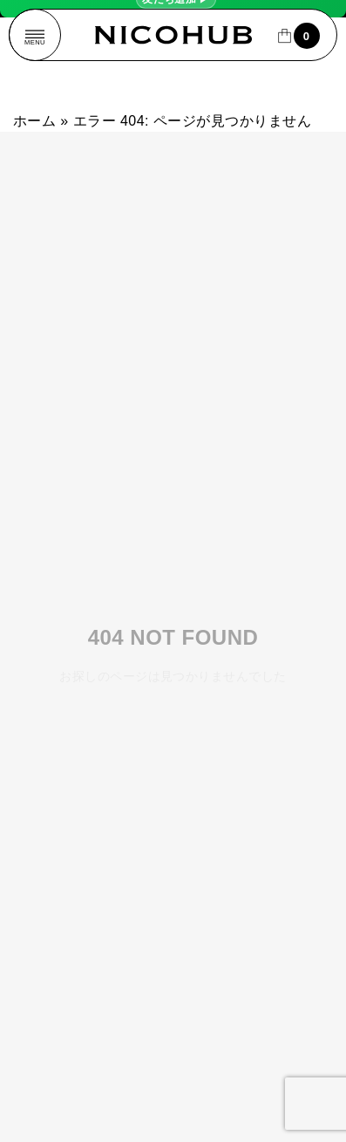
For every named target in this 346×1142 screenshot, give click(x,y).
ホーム (34, 120)
